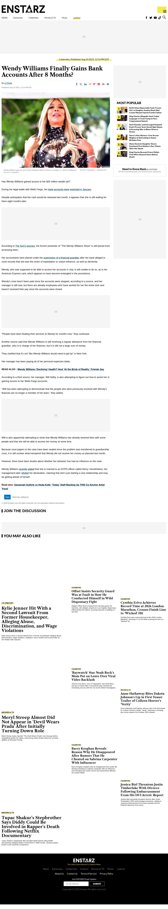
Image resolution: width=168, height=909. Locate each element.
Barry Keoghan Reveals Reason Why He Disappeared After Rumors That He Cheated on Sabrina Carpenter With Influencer (94, 760)
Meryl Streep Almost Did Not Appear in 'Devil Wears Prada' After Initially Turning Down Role (30, 728)
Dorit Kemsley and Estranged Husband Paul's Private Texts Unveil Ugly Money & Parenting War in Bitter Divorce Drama (145, 132)
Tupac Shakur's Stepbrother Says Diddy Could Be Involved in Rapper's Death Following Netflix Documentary (31, 831)
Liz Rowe (8, 87)
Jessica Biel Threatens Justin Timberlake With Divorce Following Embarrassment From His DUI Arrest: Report (142, 794)
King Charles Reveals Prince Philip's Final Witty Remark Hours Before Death (144, 159)
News (46, 873)
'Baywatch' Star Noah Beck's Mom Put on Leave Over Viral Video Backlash (94, 680)
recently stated (26, 473)
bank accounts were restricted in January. (70, 194)
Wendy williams (21, 501)
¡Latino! (104, 19)
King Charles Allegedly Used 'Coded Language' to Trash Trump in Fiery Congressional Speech (144, 123)
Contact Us (72, 878)
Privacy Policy (106, 878)
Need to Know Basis (134, 173)
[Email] (103, 88)
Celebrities (46, 19)
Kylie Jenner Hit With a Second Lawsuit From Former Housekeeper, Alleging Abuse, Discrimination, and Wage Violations (29, 624)
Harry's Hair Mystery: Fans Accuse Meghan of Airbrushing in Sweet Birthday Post (144, 142)
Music (88, 19)
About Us (59, 878)
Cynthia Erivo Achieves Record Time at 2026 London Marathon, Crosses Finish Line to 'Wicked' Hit (143, 612)
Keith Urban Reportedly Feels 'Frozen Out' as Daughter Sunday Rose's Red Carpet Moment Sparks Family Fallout (145, 114)
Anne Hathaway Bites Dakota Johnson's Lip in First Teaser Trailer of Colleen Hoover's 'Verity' (142, 703)
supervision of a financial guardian (61, 262)
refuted (25, 477)
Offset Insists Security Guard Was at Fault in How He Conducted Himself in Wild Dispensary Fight (93, 601)
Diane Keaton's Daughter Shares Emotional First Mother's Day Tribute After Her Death (145, 150)
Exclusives (24, 19)
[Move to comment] (108, 88)
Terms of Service (89, 878)
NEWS (6, 19)
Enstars (23, 8)
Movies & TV (69, 19)
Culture (84, 873)
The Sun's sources (25, 250)
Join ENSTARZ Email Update (84, 884)
